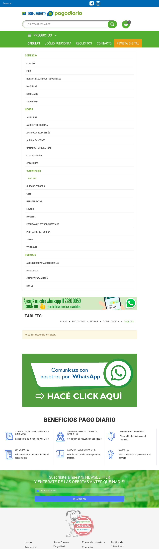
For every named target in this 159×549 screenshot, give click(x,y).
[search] (68, 24)
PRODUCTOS (42, 35)
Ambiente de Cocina (36, 125)
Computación (33, 170)
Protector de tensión (37, 232)
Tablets (30, 178)
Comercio (31, 55)
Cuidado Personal (35, 186)
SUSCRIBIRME (79, 498)
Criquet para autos (36, 278)
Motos (29, 286)
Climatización (33, 155)
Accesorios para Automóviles (42, 263)
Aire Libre (31, 117)
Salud (29, 239)
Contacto (104, 43)
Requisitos (84, 43)
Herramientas (33, 201)
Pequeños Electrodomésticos (42, 224)
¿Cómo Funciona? (58, 43)
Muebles (30, 216)
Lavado (29, 209)
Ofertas (33, 43)
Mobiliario (31, 94)
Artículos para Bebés (37, 132)
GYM (28, 193)
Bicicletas (31, 270)
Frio (28, 71)
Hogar (29, 109)
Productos (78, 321)
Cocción (30, 63)
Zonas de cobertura (93, 542)
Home (28, 542)
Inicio (63, 321)
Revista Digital (128, 43)
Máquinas (31, 86)
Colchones (31, 163)
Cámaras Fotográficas (38, 148)
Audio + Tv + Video (35, 140)
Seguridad (31, 101)
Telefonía (31, 247)
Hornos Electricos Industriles (43, 78)
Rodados (30, 254)
